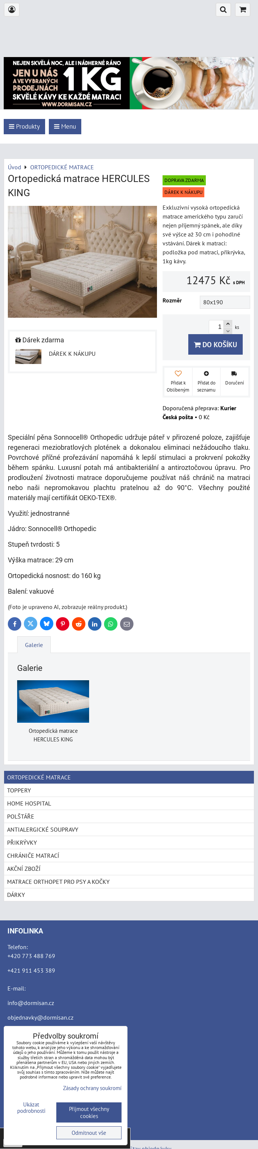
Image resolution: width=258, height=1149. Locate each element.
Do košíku (215, 344)
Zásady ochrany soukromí (92, 1088)
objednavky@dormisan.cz (40, 1017)
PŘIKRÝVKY (22, 842)
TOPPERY (19, 790)
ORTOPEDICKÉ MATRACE (39, 777)
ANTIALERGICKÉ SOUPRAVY (42, 829)
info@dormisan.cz (30, 1003)
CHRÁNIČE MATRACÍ (33, 855)
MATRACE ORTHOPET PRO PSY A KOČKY (58, 881)
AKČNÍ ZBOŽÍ (24, 868)
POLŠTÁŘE (20, 816)
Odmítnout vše (89, 1132)
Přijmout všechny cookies (89, 1112)
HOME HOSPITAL (29, 803)
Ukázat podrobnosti (31, 1108)
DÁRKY (16, 894)
